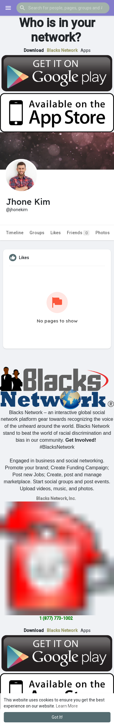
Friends (78, 232)
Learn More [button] (67, 706)
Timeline (14, 232)
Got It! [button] (57, 717)
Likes (55, 232)
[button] (62, 7)
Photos (102, 232)
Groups (36, 232)
